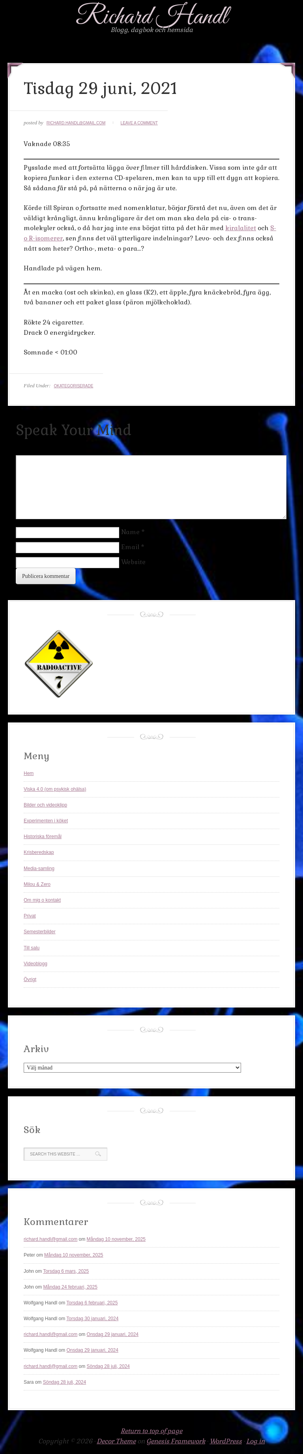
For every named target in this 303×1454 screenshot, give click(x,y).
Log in (255, 1441)
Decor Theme (116, 1441)
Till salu (31, 948)
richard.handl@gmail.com (76, 123)
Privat (30, 916)
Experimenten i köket (46, 821)
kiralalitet (240, 228)
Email (130, 547)
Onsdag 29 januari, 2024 (112, 1334)
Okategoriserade (73, 386)
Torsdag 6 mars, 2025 (66, 1271)
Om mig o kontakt (42, 900)
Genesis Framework (175, 1441)
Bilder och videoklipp (45, 805)
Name (130, 532)
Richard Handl (152, 17)
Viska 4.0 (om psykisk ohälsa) (55, 789)
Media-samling (39, 868)
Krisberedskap (39, 852)
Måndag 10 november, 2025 (116, 1239)
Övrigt (30, 979)
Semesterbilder (40, 931)
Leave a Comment (139, 123)
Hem (29, 773)
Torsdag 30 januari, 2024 (92, 1318)
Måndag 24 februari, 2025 (70, 1287)
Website (133, 562)
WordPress (225, 1441)
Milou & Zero (37, 884)
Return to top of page (151, 1431)
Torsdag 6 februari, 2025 (92, 1303)
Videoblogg (35, 963)
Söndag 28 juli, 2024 (108, 1366)
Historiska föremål (43, 836)
